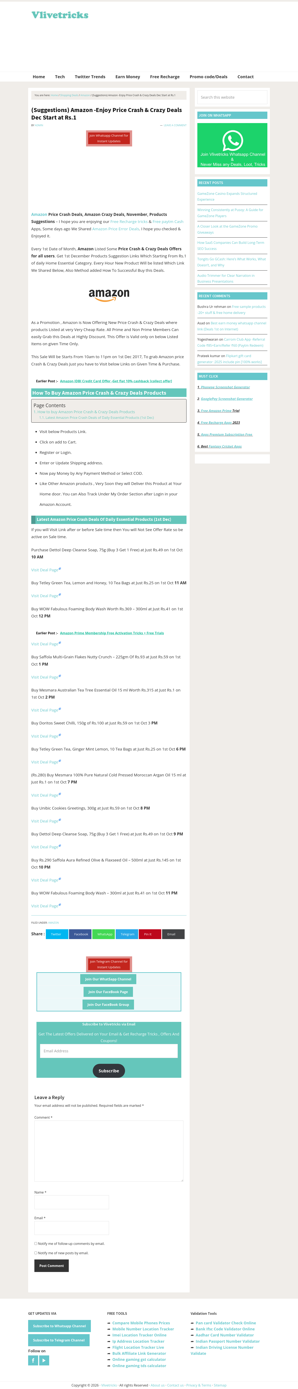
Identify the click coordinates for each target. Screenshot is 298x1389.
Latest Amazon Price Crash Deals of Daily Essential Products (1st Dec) (99, 417)
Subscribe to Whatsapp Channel (59, 1326)
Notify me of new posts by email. (63, 1253)
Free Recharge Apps (216, 422)
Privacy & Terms (198, 1385)
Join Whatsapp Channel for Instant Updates (108, 138)
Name (40, 1192)
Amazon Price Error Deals (115, 229)
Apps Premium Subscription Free (227, 434)
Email (40, 1218)
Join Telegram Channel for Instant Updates (109, 964)
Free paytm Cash (168, 221)
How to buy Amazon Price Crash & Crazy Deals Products (86, 411)
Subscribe (109, 1071)
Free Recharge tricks (129, 221)
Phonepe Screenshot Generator (225, 387)
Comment (43, 1117)
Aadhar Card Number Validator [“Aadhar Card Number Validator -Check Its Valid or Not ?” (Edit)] (225, 1334)
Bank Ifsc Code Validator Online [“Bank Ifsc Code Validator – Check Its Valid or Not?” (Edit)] (225, 1328)
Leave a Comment (175, 125)
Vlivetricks (59, 14)
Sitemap (220, 1385)
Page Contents (49, 405)
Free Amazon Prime (216, 410)
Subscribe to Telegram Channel (59, 1340)
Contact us (175, 1385)
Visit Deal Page (44, 570)
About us (158, 1385)
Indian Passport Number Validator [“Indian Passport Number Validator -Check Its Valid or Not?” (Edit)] (228, 1341)
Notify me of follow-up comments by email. (71, 1243)
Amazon (39, 214)
